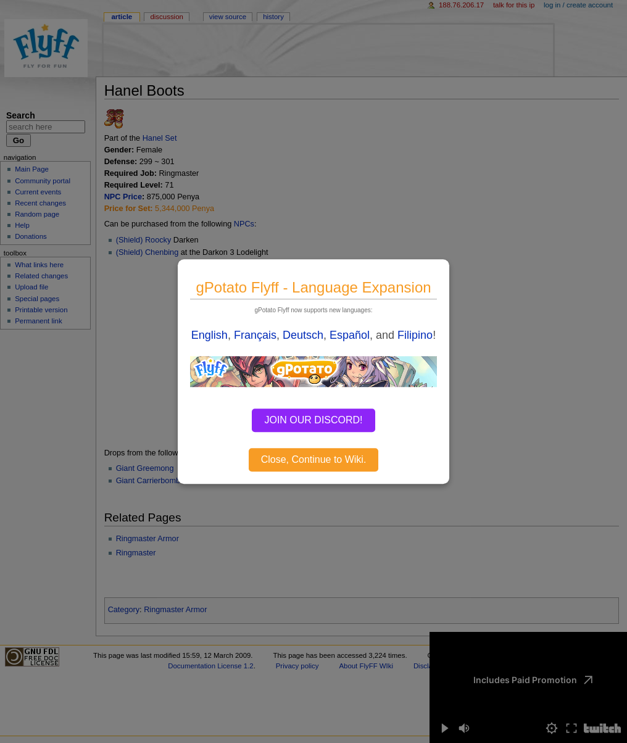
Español (350, 335)
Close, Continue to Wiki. (314, 459)
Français (255, 335)
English (209, 335)
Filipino (415, 335)
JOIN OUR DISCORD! (313, 420)
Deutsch (303, 335)
